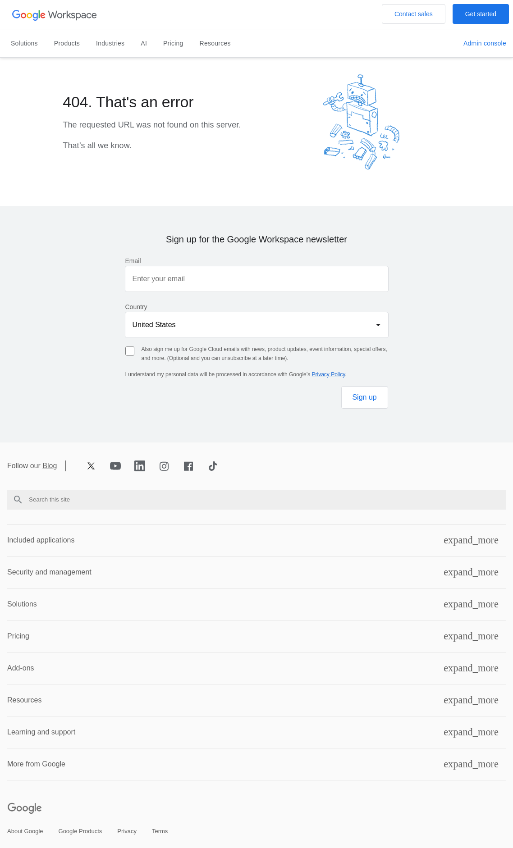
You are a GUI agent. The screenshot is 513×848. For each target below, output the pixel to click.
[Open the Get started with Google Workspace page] (481, 14)
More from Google (36, 764)
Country (136, 306)
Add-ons (20, 668)
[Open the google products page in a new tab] (80, 831)
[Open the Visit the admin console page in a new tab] (485, 43)
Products (67, 43)
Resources (215, 43)
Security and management (49, 572)
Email (133, 260)
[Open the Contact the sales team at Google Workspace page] (413, 14)
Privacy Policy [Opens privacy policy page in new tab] (328, 374)
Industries (110, 43)
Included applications (40, 540)
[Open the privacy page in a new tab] (127, 831)
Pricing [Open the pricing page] (173, 43)
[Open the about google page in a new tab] (25, 831)
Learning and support (41, 732)
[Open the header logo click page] (55, 15)
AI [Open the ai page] (144, 43)
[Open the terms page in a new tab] (160, 831)
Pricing (18, 636)
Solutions (24, 43)
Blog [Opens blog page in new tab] (49, 466)
